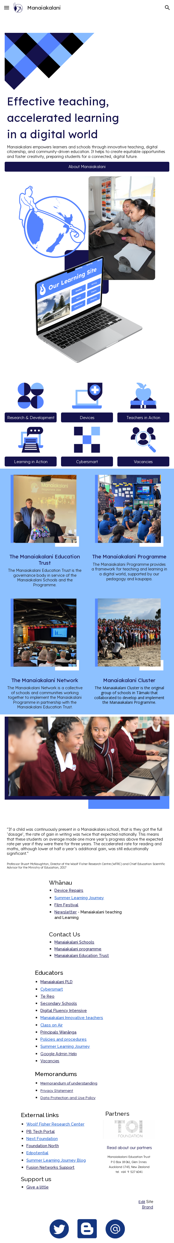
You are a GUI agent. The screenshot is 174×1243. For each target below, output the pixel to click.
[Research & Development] (31, 417)
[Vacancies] (143, 461)
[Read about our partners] (129, 1147)
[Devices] (87, 417)
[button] (6, 7)
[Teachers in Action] (143, 417)
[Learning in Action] (31, 461)
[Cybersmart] (87, 461)
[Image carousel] (129, 1129)
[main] (87, 126)
